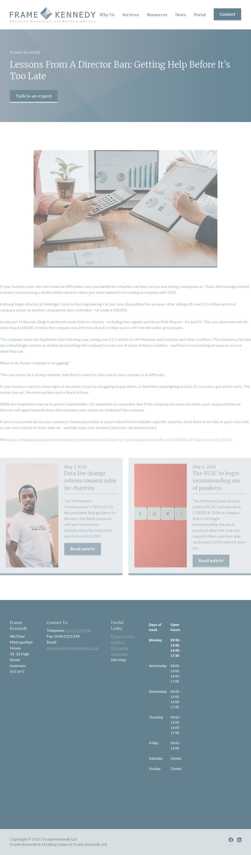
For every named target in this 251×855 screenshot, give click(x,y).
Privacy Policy (123, 636)
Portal (200, 14)
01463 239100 (78, 630)
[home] (53, 14)
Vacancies (119, 653)
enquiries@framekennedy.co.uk (73, 648)
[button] (107, 15)
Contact (227, 14)
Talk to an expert (34, 100)
